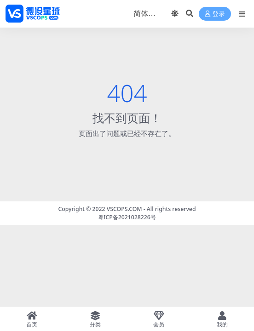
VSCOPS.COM (124, 209)
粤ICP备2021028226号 (127, 217)
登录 (215, 14)
